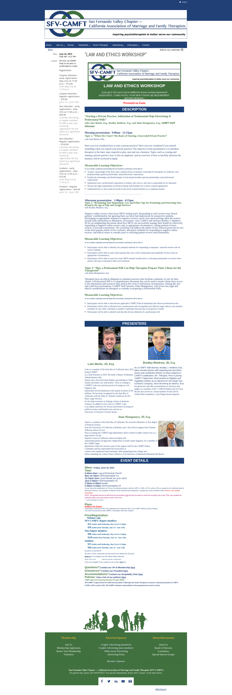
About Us (163, 644)
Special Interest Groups (163, 654)
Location (54, 61)
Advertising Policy (116, 654)
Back (50, 49)
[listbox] (172, 50)
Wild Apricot (160, 689)
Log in (184, 2)
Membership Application (68, 648)
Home (48, 8)
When (55, 54)
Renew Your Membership (69, 651)
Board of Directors (163, 648)
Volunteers (69, 654)
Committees (163, 651)
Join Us (68, 644)
